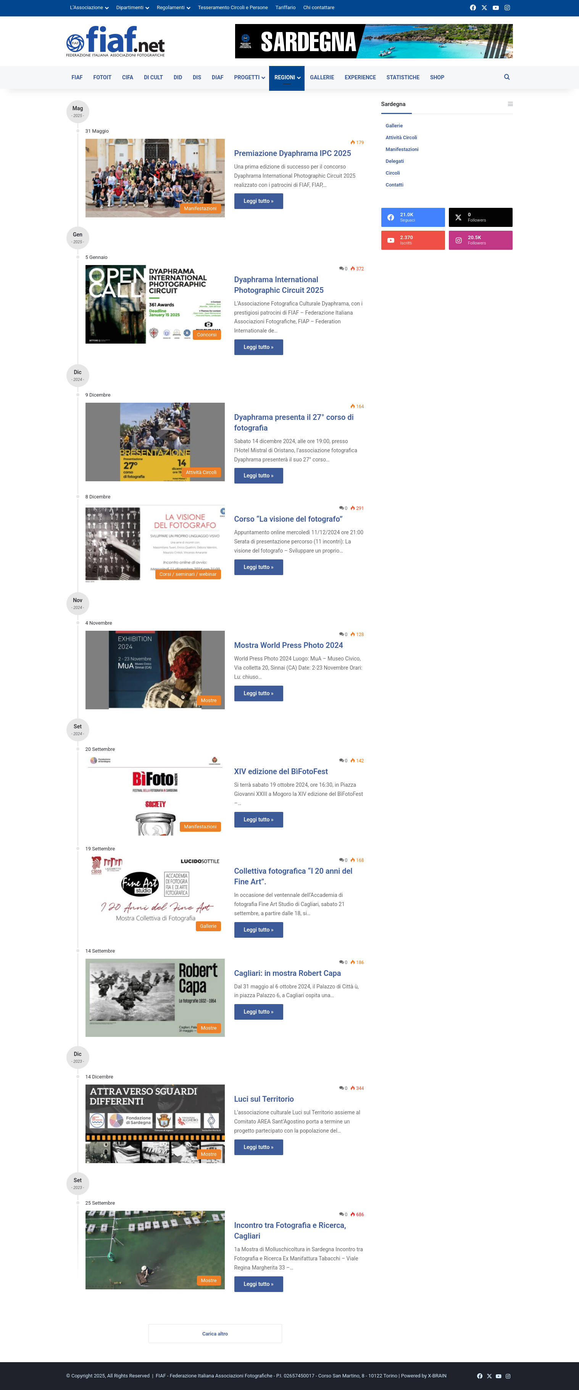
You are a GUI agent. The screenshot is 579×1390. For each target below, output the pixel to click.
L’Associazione (86, 7)
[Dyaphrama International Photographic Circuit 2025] (155, 304)
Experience (360, 77)
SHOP (437, 77)
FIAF (77, 77)
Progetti (247, 77)
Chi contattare (319, 7)
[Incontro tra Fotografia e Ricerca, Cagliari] (155, 1250)
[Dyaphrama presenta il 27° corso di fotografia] (155, 442)
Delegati (395, 161)
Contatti (395, 185)
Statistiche (403, 77)
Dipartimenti (130, 7)
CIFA (127, 77)
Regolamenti (171, 7)
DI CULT (153, 77)
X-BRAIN (437, 1376)
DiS (197, 77)
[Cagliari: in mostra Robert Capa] (155, 998)
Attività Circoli (401, 137)
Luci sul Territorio (264, 1099)
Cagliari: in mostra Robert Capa (287, 973)
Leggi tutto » (259, 201)
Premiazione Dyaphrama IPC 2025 (292, 153)
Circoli (393, 173)
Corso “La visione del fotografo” (288, 519)
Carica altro (215, 1334)
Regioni (284, 77)
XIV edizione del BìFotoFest (281, 771)
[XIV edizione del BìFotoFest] (155, 796)
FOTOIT (103, 77)
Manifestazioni (402, 149)
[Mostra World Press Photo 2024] (155, 670)
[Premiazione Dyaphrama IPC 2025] (155, 178)
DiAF (217, 77)
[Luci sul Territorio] (155, 1124)
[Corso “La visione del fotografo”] (155, 544)
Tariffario (286, 7)
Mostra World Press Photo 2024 (289, 645)
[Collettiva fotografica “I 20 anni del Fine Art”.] (155, 895)
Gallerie (322, 77)
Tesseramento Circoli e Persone (233, 7)
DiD (178, 77)
